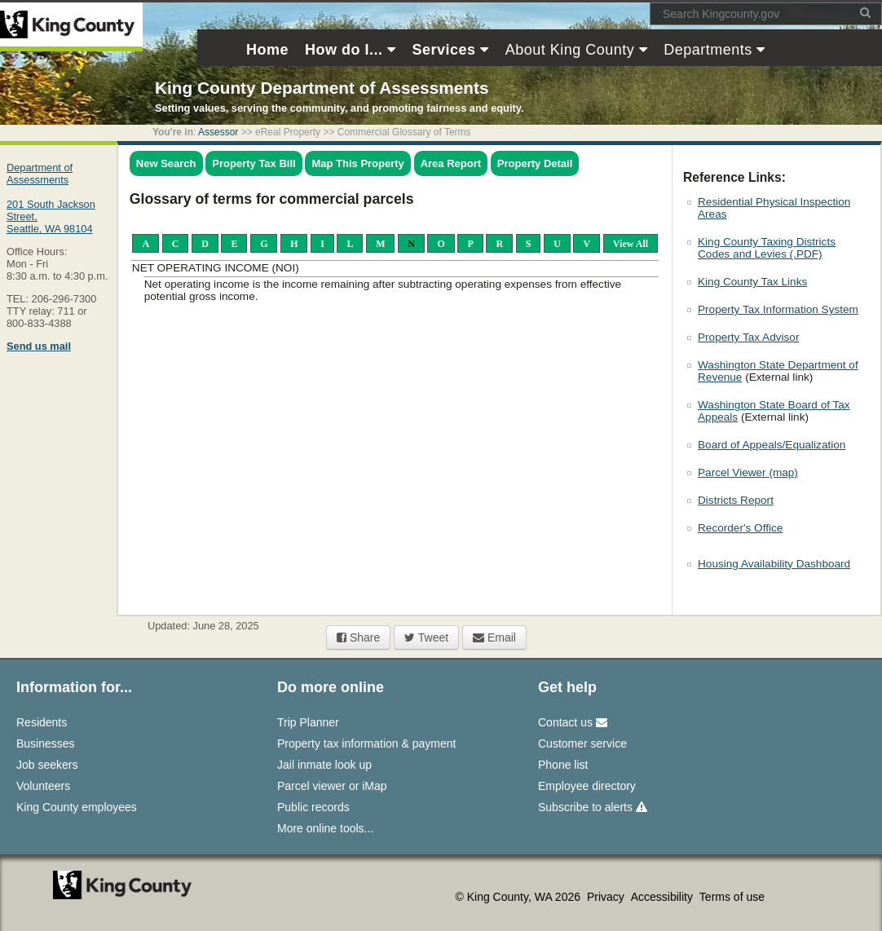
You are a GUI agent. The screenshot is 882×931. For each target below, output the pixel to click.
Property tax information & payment (366, 743)
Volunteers (43, 785)
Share (358, 637)
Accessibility (663, 896)
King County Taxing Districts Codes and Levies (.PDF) (767, 248)
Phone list (563, 764)
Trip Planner (308, 722)
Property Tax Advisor (748, 337)
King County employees (76, 807)
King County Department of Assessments (321, 87)
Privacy (607, 896)
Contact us (572, 722)
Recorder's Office (740, 528)
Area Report (451, 163)
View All (630, 243)
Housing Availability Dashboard (774, 564)
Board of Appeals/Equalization (771, 445)
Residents (41, 722)
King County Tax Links (752, 282)
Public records (313, 807)
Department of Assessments (40, 173)
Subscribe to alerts (592, 807)
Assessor (218, 132)
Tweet (426, 637)
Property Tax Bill (253, 163)
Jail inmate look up (324, 764)
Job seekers (46, 764)
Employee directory (587, 785)
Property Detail (534, 163)
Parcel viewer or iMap (332, 785)
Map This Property (357, 163)
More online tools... (325, 828)
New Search (166, 163)
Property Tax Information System (778, 309)
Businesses (45, 743)
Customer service (582, 743)
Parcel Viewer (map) (748, 472)
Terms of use (732, 896)
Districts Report (736, 500)
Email (494, 637)
